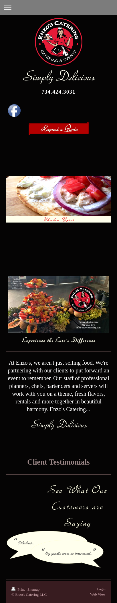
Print (18, 589)
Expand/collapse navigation (58, 7)
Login (101, 589)
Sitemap (33, 589)
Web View (98, 594)
